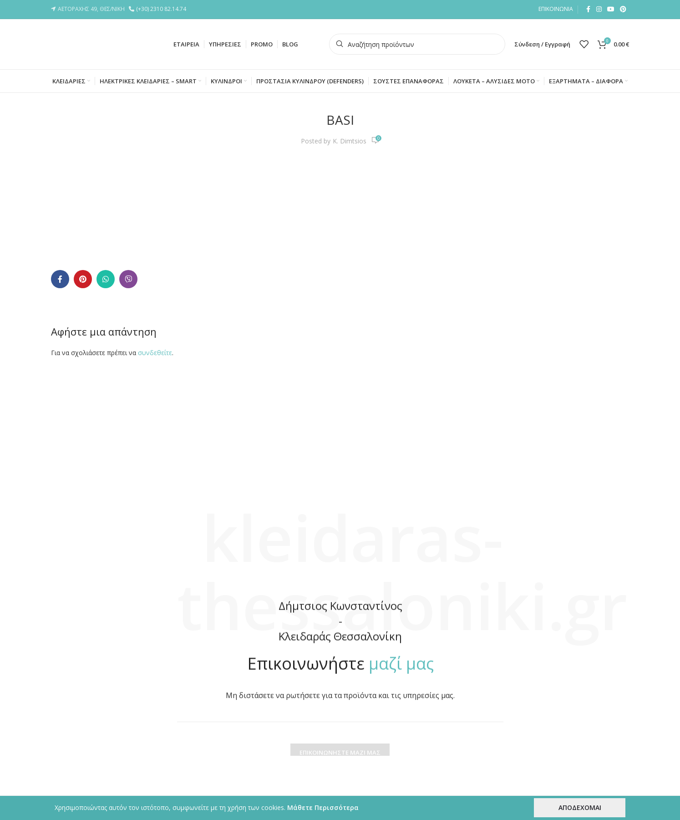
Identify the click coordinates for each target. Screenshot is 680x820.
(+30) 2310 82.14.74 (162, 9)
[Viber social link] (128, 279)
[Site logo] (96, 43)
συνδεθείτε (155, 352)
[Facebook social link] (588, 9)
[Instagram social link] (599, 9)
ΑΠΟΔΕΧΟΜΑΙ (579, 807)
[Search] (417, 44)
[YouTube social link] (610, 9)
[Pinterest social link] (623, 9)
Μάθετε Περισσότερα (323, 807)
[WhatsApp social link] (105, 279)
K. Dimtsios (349, 141)
